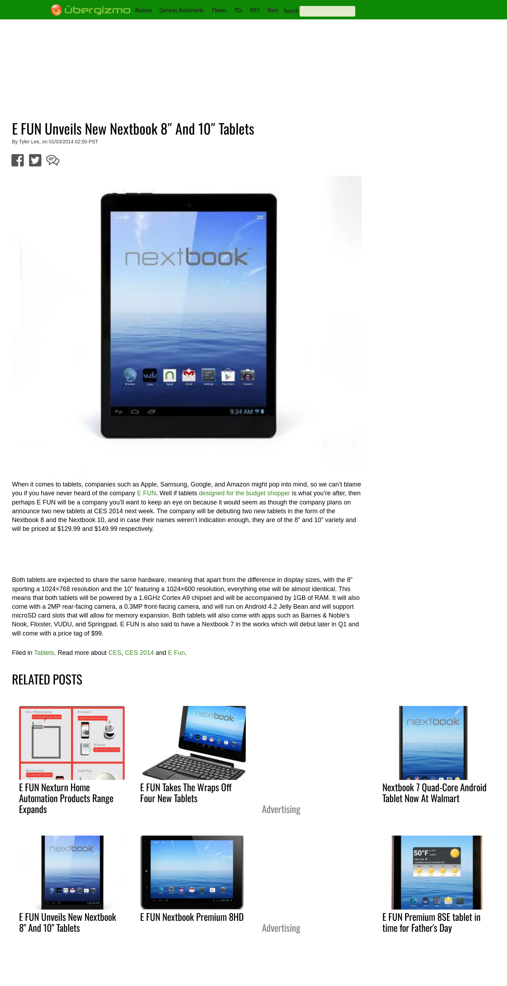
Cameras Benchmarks (181, 10)
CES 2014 (139, 652)
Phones (219, 10)
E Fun (176, 652)
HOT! (255, 10)
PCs (238, 10)
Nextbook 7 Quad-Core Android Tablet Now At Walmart (434, 792)
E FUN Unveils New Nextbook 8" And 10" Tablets (67, 922)
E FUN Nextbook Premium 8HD (192, 917)
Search (291, 10)
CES (114, 652)
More (273, 10)
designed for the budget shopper (244, 493)
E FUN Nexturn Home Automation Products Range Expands (66, 798)
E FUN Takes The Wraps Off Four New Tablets (186, 792)
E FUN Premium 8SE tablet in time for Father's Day (431, 922)
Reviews (143, 10)
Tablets (44, 652)
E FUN (146, 493)
